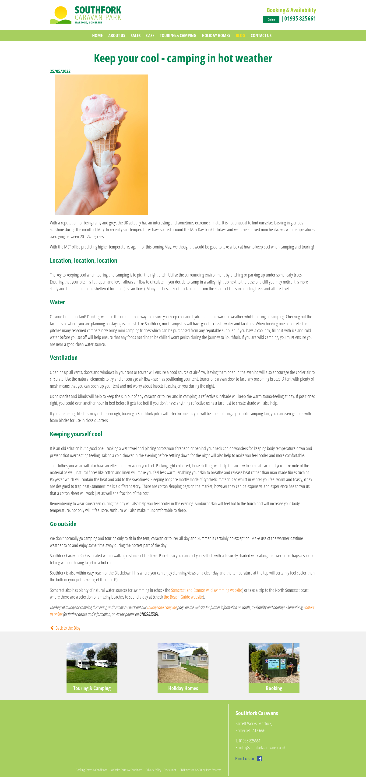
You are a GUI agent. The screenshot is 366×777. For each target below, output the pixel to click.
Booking (274, 688)
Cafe (150, 35)
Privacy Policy (153, 769)
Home (97, 35)
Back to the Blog (65, 628)
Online (271, 19)
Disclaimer (170, 769)
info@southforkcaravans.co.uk (262, 747)
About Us (116, 35)
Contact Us (261, 35)
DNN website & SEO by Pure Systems (200, 769)
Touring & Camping (178, 35)
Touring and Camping (162, 607)
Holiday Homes (216, 35)
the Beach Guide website (183, 597)
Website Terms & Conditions (126, 769)
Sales (136, 35)
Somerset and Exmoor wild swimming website (206, 590)
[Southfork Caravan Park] (85, 14)
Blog (240, 35)
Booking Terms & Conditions (91, 769)
